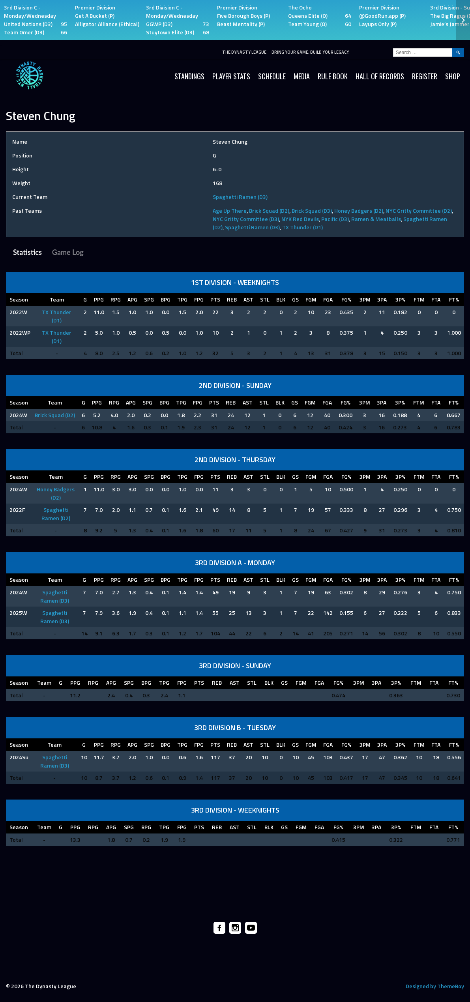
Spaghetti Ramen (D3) (240, 197)
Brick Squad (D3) (312, 210)
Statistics (27, 252)
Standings (189, 76)
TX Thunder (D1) (302, 227)
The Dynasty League (244, 52)
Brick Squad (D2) (269, 210)
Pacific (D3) (335, 219)
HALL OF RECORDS (380, 76)
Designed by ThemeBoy (435, 986)
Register (424, 76)
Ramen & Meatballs (376, 219)
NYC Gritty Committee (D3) (246, 219)
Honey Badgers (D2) (358, 210)
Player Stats (231, 76)
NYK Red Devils (300, 219)
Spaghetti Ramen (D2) (55, 514)
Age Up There (230, 210)
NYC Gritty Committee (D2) (419, 210)
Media (302, 76)
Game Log (68, 252)
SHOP (452, 76)
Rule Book (333, 76)
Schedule (272, 76)
